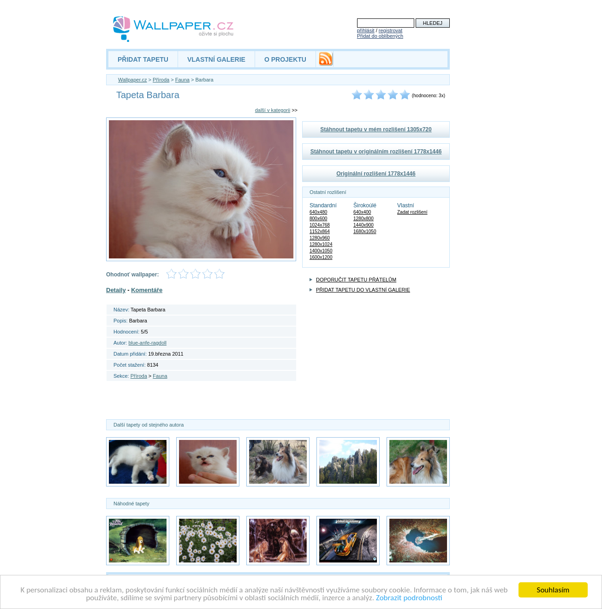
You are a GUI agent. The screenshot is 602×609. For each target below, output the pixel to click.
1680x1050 (364, 231)
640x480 (318, 212)
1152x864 (320, 231)
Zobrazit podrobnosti (409, 598)
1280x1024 (321, 244)
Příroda (161, 79)
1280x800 (363, 218)
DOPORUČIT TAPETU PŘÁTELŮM (356, 279)
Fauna (182, 79)
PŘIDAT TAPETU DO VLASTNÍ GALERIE (363, 290)
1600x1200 (321, 257)
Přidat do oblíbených (380, 36)
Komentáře (146, 290)
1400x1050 (321, 250)
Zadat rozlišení (412, 212)
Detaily (116, 290)
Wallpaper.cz (132, 79)
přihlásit (366, 30)
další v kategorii (272, 110)
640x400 (362, 212)
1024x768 (320, 225)
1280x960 (320, 237)
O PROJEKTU (285, 59)
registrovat (390, 30)
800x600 (318, 218)
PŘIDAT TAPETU (143, 59)
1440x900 (363, 225)
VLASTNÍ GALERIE (216, 59)
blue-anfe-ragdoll (147, 342)
